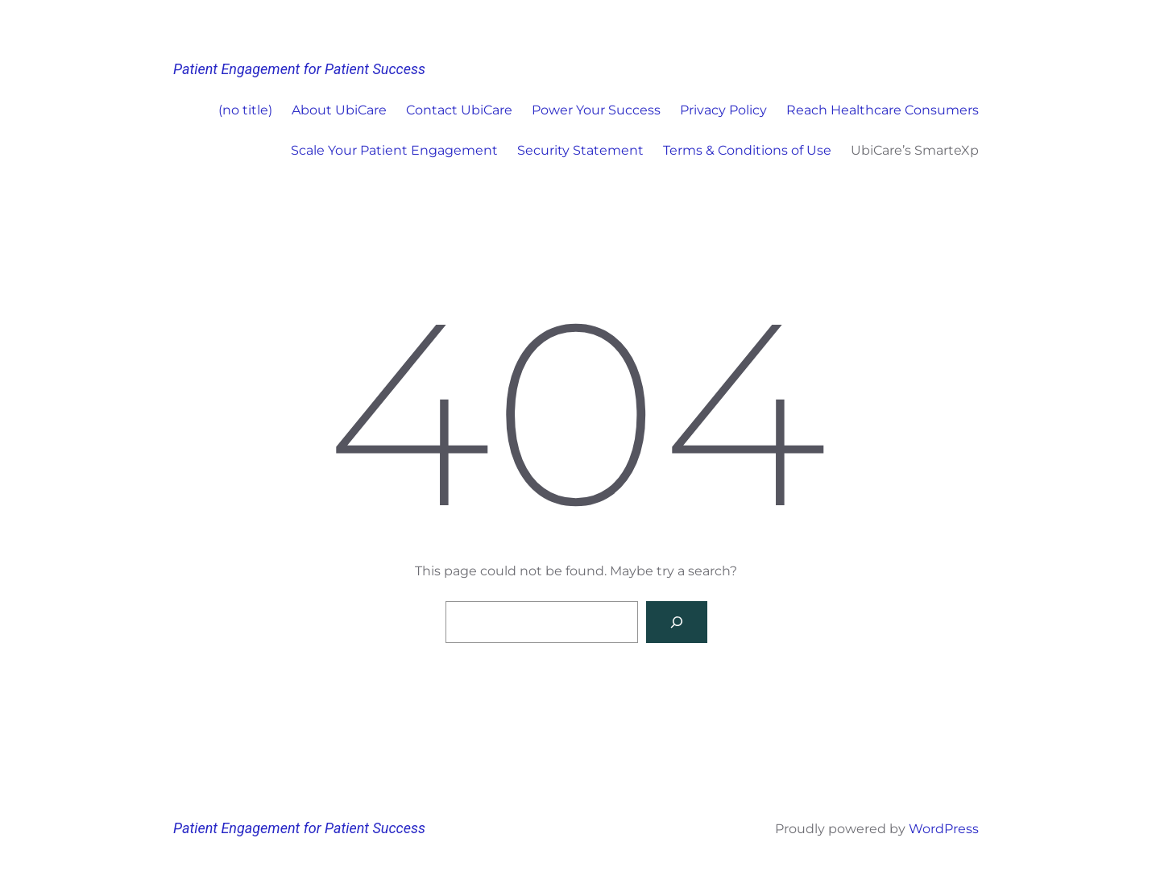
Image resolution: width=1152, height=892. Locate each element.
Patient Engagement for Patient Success (299, 68)
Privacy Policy (723, 110)
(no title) (245, 110)
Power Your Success (596, 110)
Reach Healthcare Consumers (882, 110)
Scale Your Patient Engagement (394, 150)
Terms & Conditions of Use (747, 150)
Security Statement (580, 150)
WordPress (944, 828)
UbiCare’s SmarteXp (915, 150)
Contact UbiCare (459, 110)
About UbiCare (339, 110)
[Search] (676, 622)
